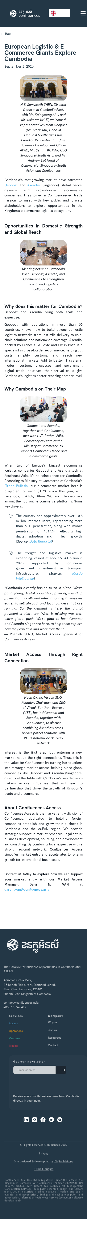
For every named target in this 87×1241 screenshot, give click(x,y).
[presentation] (35, 1082)
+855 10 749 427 (12, 1007)
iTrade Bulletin (16, 486)
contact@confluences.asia (18, 1002)
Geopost (11, 185)
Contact (60, 1045)
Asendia (33, 185)
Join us (59, 1030)
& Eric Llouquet (43, 1180)
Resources (61, 1038)
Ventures (21, 1038)
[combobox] (59, 13)
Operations (23, 1031)
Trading (20, 1046)
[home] (24, 13)
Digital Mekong (63, 1172)
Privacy (43, 1165)
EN (56, 13)
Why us (60, 1022)
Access (20, 1023)
